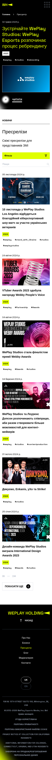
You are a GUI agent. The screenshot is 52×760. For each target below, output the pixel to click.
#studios (19, 60)
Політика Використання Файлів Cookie (26, 729)
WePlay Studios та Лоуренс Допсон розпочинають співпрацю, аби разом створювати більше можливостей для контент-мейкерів (25, 422)
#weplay (7, 60)
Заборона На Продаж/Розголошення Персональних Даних (26, 753)
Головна (6, 14)
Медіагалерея (26, 657)
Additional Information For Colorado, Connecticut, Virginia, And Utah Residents (26, 745)
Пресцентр (25, 647)
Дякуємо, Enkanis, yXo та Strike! (24, 489)
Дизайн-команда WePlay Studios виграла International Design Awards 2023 (24, 551)
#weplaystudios (11, 245)
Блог (26, 652)
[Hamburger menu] (47, 5)
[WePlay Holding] (7, 4)
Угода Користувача (26, 719)
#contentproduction (37, 444)
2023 (5, 53)
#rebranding (33, 60)
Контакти (26, 662)
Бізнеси (26, 642)
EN (25, 686)
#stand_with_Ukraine (25, 239)
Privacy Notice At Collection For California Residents (26, 736)
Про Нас (26, 637)
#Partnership (21, 307)
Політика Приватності (26, 724)
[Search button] (48, 164)
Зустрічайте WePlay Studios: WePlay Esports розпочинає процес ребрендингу (24, 37)
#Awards (35, 307)
